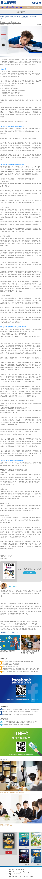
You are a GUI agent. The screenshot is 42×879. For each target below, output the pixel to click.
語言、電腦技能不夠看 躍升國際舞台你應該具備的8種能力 (19, 671)
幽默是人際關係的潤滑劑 (9, 666)
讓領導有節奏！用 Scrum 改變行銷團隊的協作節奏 (17, 714)
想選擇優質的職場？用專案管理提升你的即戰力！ (16, 661)
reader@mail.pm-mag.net (23, 871)
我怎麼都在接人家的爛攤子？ (10, 664)
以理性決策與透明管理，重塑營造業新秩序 (14, 724)
